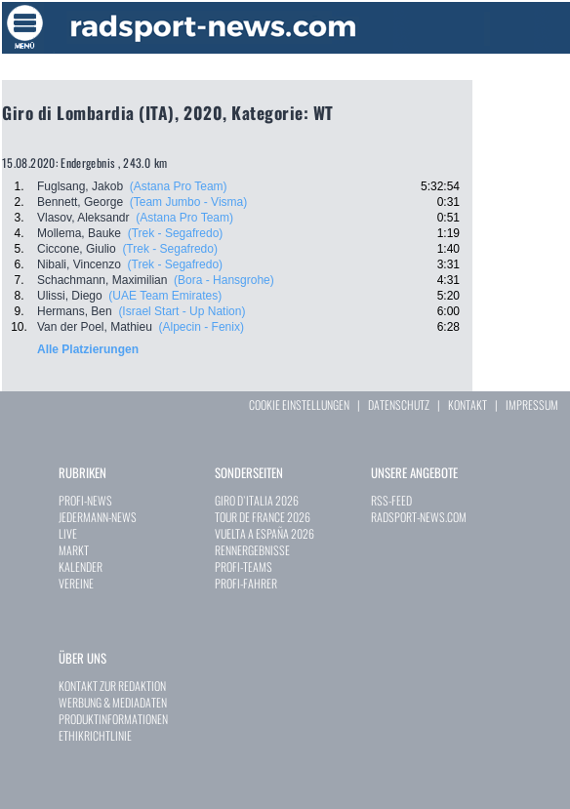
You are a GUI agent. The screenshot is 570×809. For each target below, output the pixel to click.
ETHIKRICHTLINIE (95, 735)
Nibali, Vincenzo (79, 264)
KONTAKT (467, 404)
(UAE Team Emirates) (165, 296)
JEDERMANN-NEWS (98, 516)
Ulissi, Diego (69, 296)
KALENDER (80, 566)
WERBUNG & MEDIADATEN (113, 702)
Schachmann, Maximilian (102, 280)
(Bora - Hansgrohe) (224, 280)
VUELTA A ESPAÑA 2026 (264, 533)
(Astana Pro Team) (178, 186)
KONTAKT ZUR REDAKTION (112, 685)
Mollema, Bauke (79, 233)
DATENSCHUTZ (398, 404)
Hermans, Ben (74, 311)
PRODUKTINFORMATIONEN (113, 718)
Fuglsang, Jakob (80, 186)
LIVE (68, 533)
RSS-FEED (391, 500)
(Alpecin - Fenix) (201, 327)
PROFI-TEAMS (243, 566)
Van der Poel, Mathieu (94, 327)
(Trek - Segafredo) (176, 233)
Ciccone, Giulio (76, 249)
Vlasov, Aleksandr (83, 217)
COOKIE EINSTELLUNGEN (299, 404)
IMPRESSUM (532, 404)
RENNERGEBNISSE (252, 550)
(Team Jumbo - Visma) (188, 202)
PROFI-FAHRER (246, 583)
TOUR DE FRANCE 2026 (262, 516)
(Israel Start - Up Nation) (181, 311)
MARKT (74, 550)
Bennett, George (80, 202)
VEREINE (76, 583)
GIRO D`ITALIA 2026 (257, 500)
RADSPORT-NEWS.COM (419, 516)
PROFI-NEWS (85, 500)
